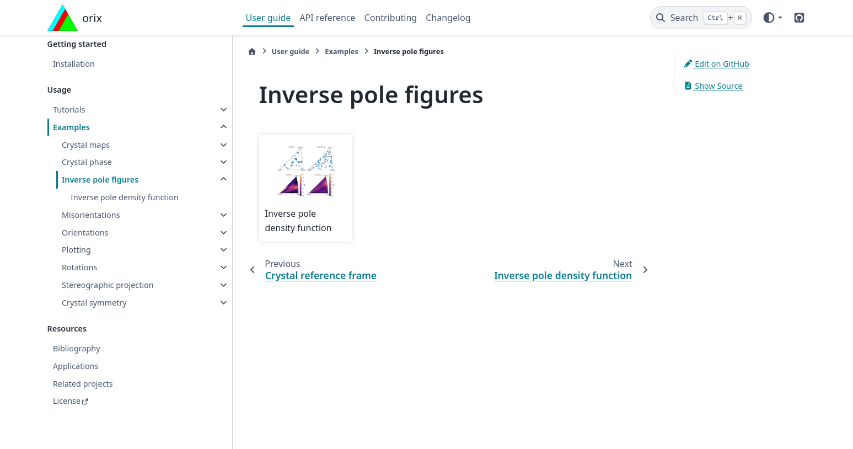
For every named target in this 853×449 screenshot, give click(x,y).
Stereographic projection (108, 285)
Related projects (83, 383)
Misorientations (91, 215)
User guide (268, 18)
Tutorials (69, 109)
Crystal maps (86, 145)
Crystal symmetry (94, 302)
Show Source (713, 86)
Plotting (76, 249)
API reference (327, 18)
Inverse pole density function (125, 197)
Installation (74, 63)
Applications (76, 366)
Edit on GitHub (716, 63)
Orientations (85, 232)
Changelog (448, 18)
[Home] (252, 51)
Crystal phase (87, 162)
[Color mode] (772, 17)
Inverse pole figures (100, 179)
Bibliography (76, 348)
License (67, 400)
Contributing (390, 18)
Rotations (79, 267)
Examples (71, 127)
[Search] (701, 17)
